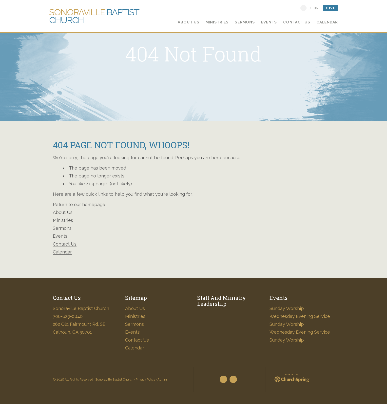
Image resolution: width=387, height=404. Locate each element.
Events (60, 236)
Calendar (62, 251)
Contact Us (65, 244)
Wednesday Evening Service (300, 316)
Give (330, 8)
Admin (162, 379)
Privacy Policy (145, 379)
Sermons (62, 228)
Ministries (63, 220)
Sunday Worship (287, 308)
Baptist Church (94, 16)
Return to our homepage (79, 204)
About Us (63, 212)
